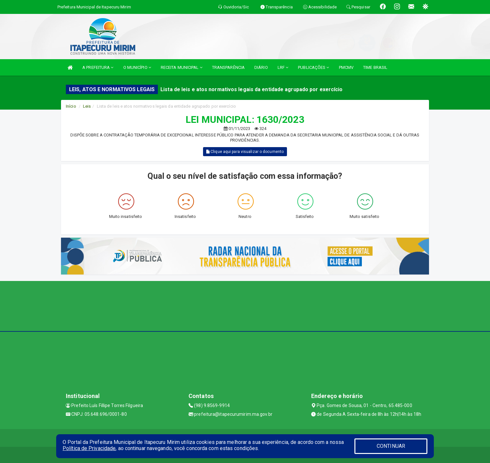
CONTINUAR (391, 446)
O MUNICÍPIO (137, 67)
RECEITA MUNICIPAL (181, 67)
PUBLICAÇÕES (313, 67)
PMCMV (346, 67)
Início (71, 106)
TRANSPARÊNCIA (228, 67)
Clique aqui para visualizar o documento (245, 151)
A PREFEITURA (97, 67)
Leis (87, 106)
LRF (283, 67)
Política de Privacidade (89, 448)
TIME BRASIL (375, 67)
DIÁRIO (261, 67)
